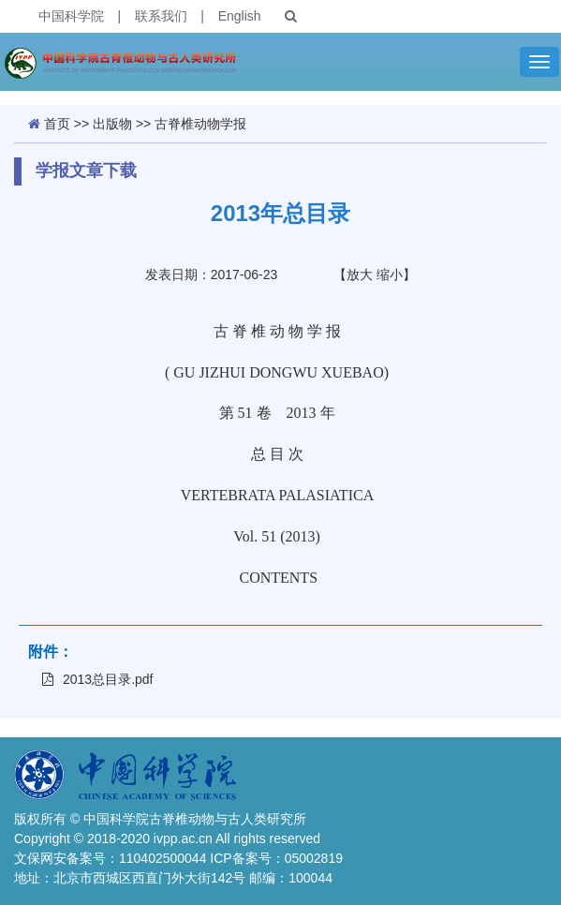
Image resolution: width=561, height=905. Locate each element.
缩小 (389, 274)
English (239, 15)
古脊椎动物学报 (200, 123)
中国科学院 (71, 15)
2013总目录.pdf (98, 679)
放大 (360, 274)
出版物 (112, 123)
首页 (57, 123)
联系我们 (161, 15)
